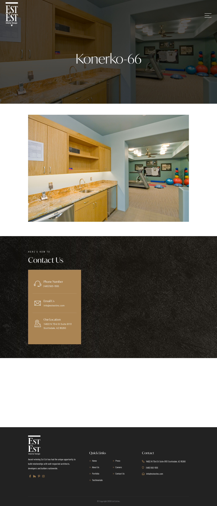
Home (94, 460)
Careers (118, 467)
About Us (95, 467)
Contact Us (120, 473)
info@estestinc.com (54, 305)
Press (117, 460)
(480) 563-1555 (51, 286)
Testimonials (97, 480)
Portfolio (95, 473)
